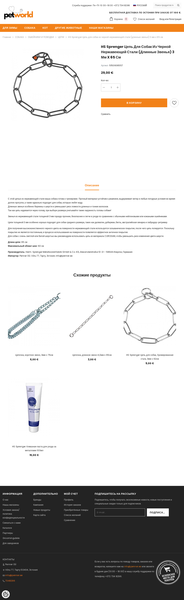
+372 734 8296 (122, 5)
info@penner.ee (64, 255)
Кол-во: (105, 80)
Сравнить (105, 114)
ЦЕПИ (61, 37)
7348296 (10, 580)
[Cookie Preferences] (6, 594)
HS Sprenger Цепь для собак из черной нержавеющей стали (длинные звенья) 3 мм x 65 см (115, 37)
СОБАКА (19, 37)
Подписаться (159, 512)
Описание (92, 185)
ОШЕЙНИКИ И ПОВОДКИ (41, 37)
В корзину (134, 103)
